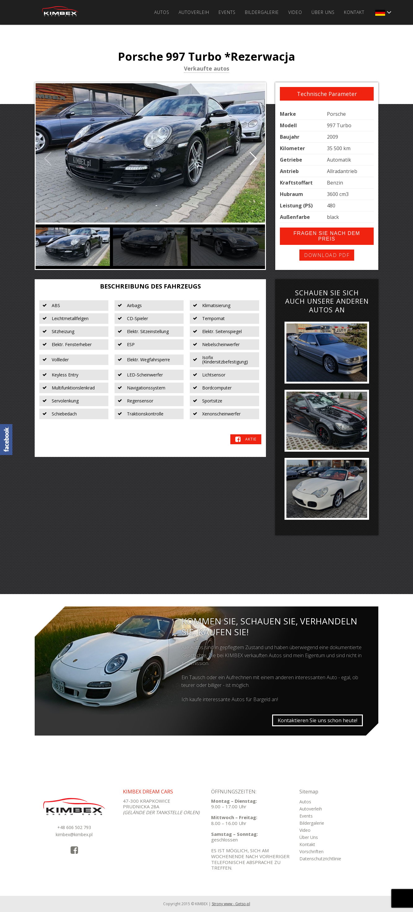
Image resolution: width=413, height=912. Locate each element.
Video (295, 12)
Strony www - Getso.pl (231, 903)
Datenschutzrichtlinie (320, 859)
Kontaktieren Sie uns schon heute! (317, 720)
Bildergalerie (262, 12)
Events (227, 12)
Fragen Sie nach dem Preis (326, 236)
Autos (161, 12)
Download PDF (327, 255)
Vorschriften (311, 851)
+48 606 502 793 (74, 827)
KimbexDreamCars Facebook (6, 439)
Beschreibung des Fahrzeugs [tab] (150, 286)
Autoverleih (194, 12)
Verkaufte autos (206, 69)
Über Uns (323, 12)
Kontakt (354, 12)
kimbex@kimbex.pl (74, 834)
